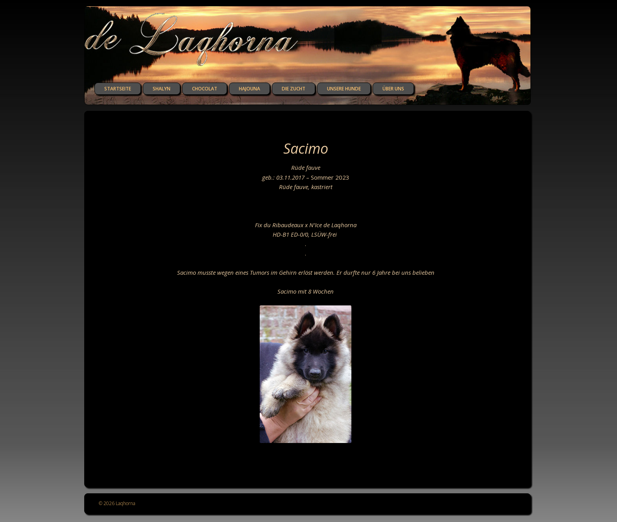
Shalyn (161, 88)
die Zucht (293, 88)
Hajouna (249, 88)
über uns (393, 88)
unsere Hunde (344, 88)
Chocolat (204, 88)
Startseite (117, 88)
